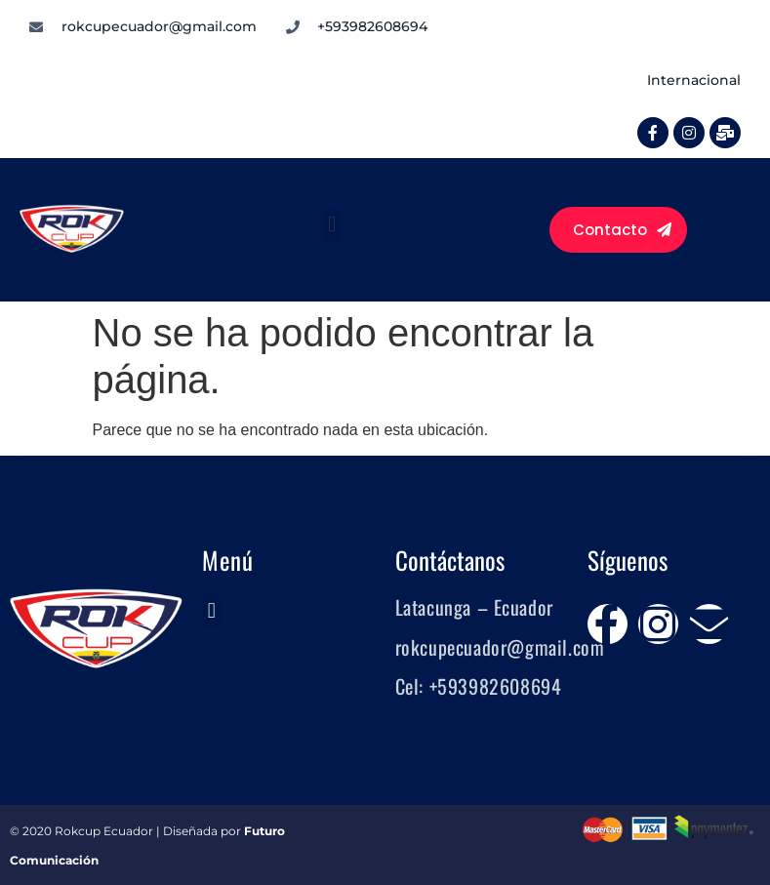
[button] (332, 225)
